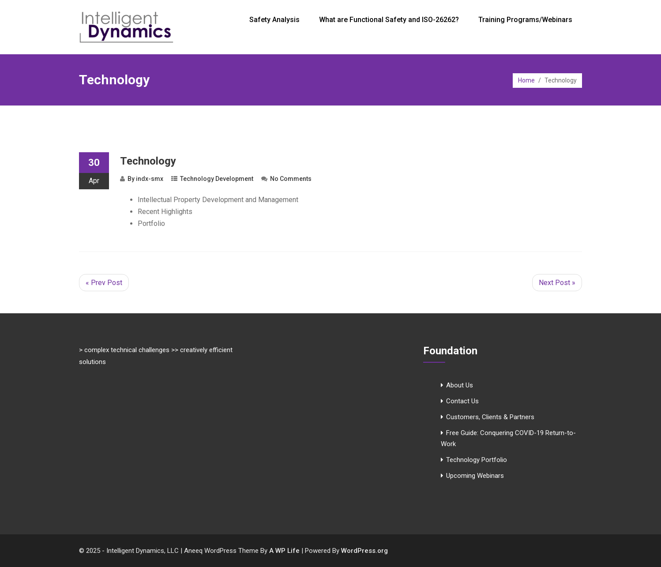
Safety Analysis (274, 19)
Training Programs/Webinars (525, 19)
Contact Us (462, 401)
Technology (148, 161)
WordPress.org (364, 551)
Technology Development (216, 178)
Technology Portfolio (476, 460)
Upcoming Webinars (475, 476)
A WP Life (284, 551)
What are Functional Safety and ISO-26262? (389, 19)
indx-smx (149, 178)
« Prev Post (104, 282)
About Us (459, 385)
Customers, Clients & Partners (490, 417)
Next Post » (557, 282)
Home (526, 80)
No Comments (291, 178)
